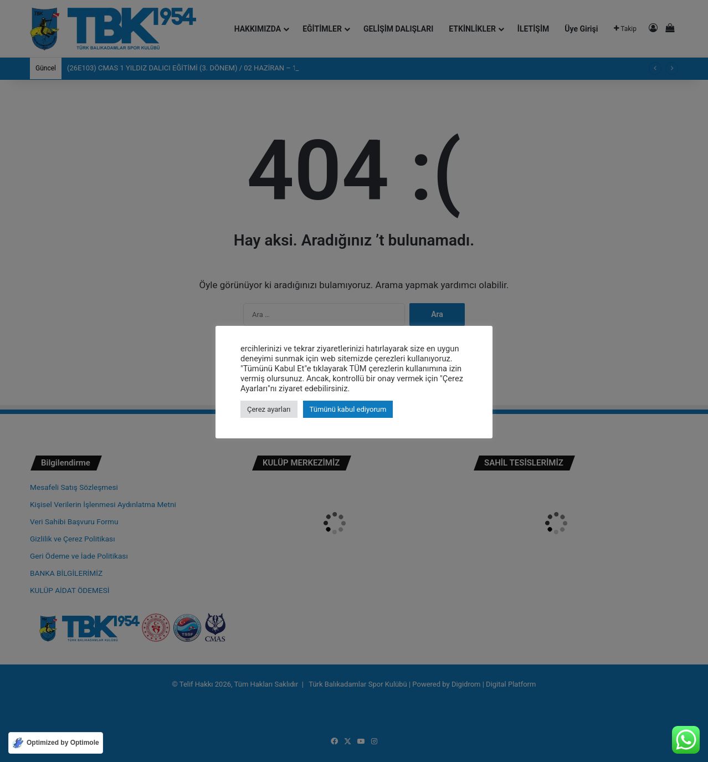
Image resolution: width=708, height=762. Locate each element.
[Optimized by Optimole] (55, 743)
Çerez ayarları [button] (269, 409)
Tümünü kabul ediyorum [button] (348, 409)
